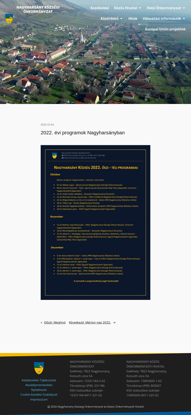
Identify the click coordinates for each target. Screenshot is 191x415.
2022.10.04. (47, 124)
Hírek (132, 18)
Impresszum (39, 399)
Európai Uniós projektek (165, 29)
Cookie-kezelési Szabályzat (39, 394)
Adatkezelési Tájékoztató (39, 380)
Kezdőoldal (99, 8)
